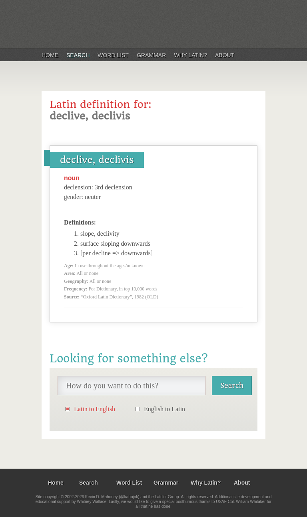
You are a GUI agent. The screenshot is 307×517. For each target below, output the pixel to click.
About (224, 55)
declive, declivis (97, 159)
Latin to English (94, 409)
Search (78, 55)
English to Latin (164, 409)
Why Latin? (190, 55)
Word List (113, 55)
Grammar (151, 55)
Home (50, 55)
